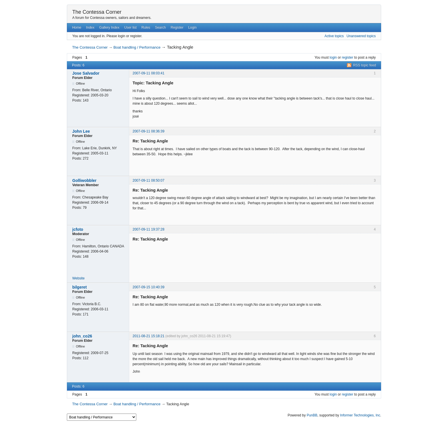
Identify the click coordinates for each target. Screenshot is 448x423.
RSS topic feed (364, 65)
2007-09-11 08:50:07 (148, 180)
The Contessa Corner (96, 12)
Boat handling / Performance (137, 47)
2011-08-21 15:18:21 (148, 336)
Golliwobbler (84, 180)
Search (160, 27)
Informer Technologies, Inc (360, 415)
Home (76, 27)
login (333, 57)
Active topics (334, 36)
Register (177, 27)
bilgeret (79, 287)
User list (130, 27)
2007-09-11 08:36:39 (148, 131)
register (347, 57)
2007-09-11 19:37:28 (148, 229)
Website (78, 278)
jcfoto (77, 229)
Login (192, 27)
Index (90, 27)
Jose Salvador (85, 73)
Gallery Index (109, 27)
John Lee (81, 131)
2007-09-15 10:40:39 (148, 287)
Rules (145, 27)
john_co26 (82, 336)
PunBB (312, 415)
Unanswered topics (361, 36)
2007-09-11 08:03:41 (148, 73)
